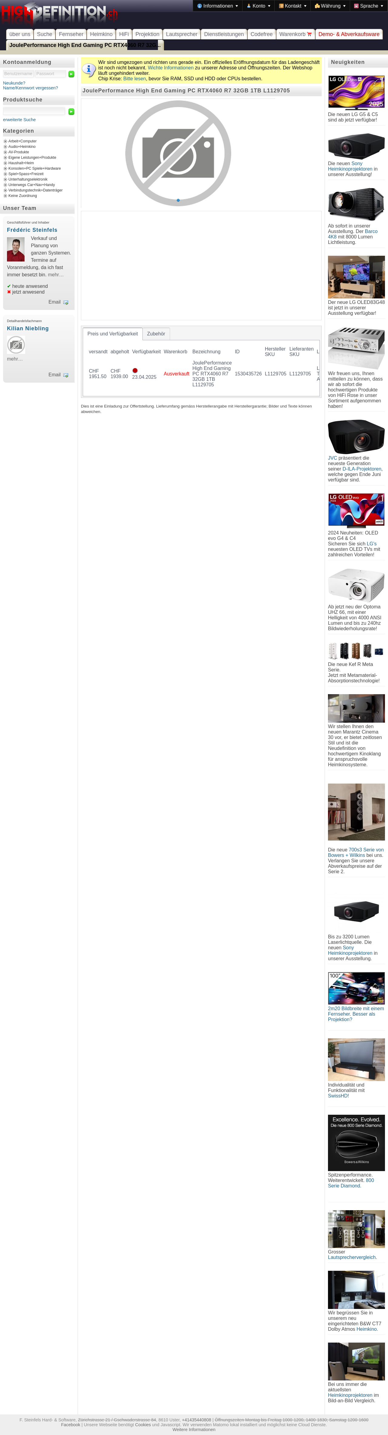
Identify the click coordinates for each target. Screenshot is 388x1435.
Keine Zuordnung (22, 196)
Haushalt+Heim (21, 163)
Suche (44, 34)
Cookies (143, 1424)
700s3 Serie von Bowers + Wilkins (356, 852)
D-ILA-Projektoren (362, 468)
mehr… (56, 274)
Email (54, 302)
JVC (332, 458)
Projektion (147, 34)
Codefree (262, 34)
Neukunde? (14, 83)
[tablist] (201, 362)
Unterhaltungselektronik (28, 180)
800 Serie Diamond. (351, 1183)
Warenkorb (295, 34)
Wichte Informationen (171, 67)
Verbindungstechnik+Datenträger (35, 190)
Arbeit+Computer (22, 141)
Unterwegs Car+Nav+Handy (31, 185)
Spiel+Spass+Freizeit (26, 174)
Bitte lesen (134, 78)
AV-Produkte (18, 152)
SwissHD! (338, 1095)
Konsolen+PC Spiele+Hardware (34, 169)
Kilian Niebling (28, 328)
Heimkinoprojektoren (350, 1395)
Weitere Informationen (193, 1429)
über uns (19, 34)
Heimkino (101, 34)
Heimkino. (367, 1329)
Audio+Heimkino (21, 147)
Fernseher (71, 34)
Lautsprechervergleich (352, 1257)
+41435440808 (196, 1419)
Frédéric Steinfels (32, 230)
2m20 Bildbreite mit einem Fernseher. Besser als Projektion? (356, 1014)
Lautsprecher (182, 34)
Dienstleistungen (224, 34)
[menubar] (290, 6)
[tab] (113, 334)
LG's (371, 543)
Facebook (70, 1424)
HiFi (124, 34)
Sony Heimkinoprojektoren (350, 166)
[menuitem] (217, 5)
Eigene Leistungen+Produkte (32, 158)
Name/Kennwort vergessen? (30, 87)
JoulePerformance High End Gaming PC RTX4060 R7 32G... (85, 45)
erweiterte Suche (19, 119)
